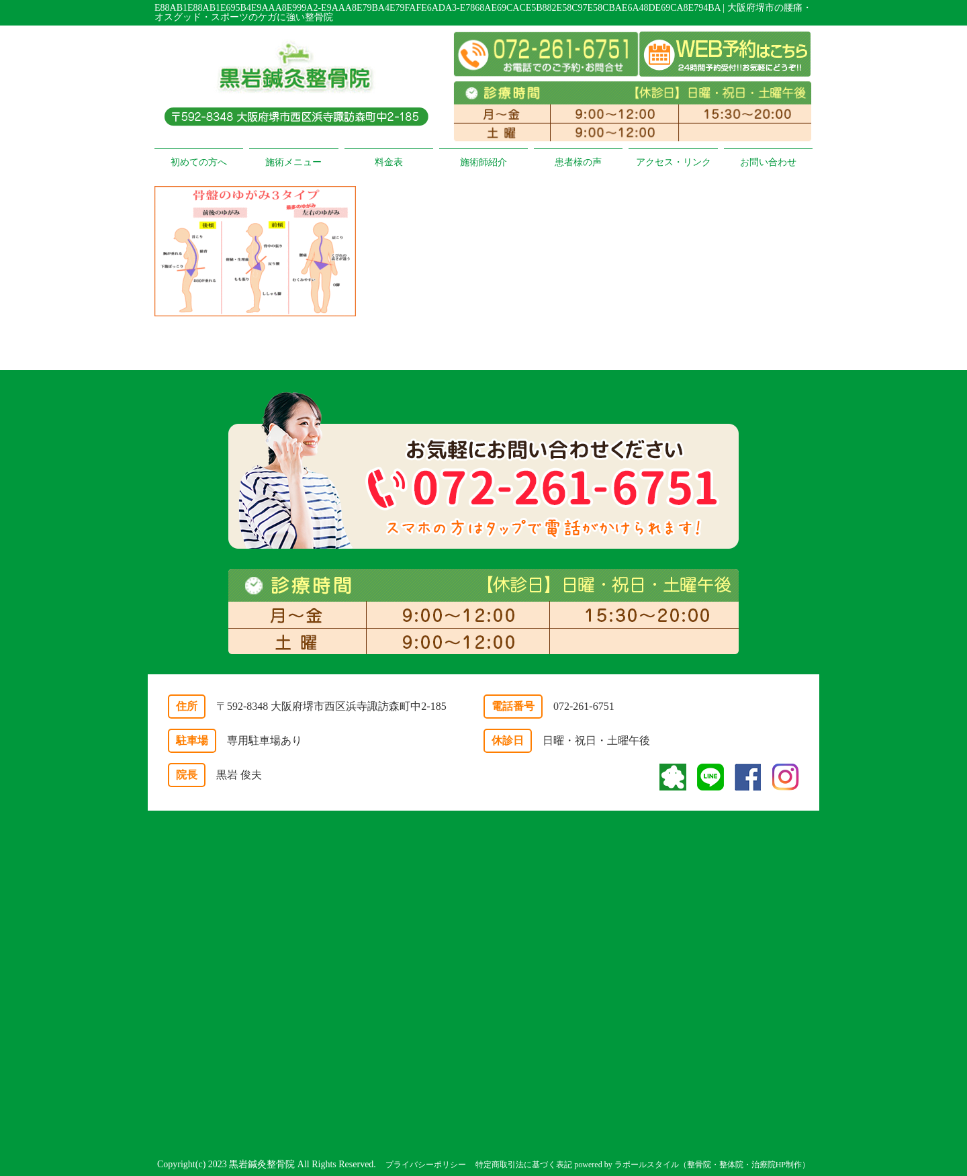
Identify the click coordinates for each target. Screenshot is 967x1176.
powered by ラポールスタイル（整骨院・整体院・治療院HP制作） (692, 1164)
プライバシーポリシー (425, 1164)
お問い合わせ (768, 162)
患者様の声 (578, 162)
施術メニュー (293, 162)
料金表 (389, 162)
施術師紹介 (483, 162)
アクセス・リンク (673, 162)
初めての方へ (199, 162)
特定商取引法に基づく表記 (523, 1164)
